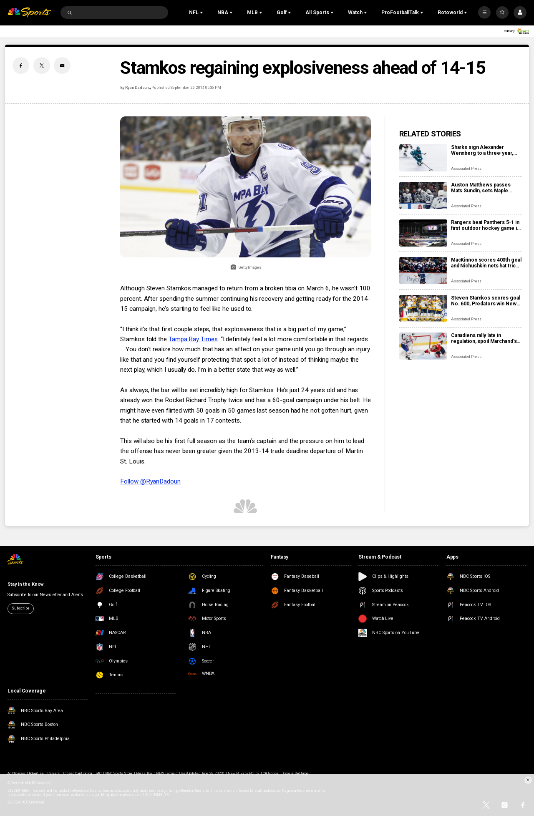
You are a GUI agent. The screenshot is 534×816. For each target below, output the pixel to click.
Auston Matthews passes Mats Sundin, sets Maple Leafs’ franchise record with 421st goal (484, 188)
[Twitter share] (41, 65)
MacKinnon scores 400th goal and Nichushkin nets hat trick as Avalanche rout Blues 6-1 (486, 263)
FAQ (98, 773)
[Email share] (62, 65)
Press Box (144, 773)
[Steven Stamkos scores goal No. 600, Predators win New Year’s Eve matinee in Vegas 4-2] (423, 308)
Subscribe (20, 608)
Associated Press (466, 168)
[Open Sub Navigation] (202, 12)
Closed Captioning (77, 773)
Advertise (36, 773)
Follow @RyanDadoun (150, 481)
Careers (54, 773)
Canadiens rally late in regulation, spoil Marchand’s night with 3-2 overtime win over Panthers (484, 338)
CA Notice (271, 773)
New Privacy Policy (243, 773)
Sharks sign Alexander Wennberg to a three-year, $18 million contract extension (482, 150)
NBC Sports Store (119, 773)
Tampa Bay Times (193, 339)
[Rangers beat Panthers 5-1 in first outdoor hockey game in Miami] (423, 233)
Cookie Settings (296, 773)
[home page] (29, 13)
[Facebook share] (21, 65)
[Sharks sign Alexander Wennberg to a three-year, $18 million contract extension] (423, 157)
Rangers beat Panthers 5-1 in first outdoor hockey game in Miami (485, 225)
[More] (484, 12)
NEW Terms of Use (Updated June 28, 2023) (190, 773)
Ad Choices (16, 773)
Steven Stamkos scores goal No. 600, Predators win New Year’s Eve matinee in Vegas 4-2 (485, 301)
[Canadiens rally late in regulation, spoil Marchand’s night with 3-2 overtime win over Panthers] (423, 346)
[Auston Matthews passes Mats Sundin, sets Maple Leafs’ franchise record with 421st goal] (423, 195)
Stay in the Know (25, 584)
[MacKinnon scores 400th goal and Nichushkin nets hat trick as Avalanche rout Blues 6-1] (423, 270)
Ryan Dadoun (137, 88)
